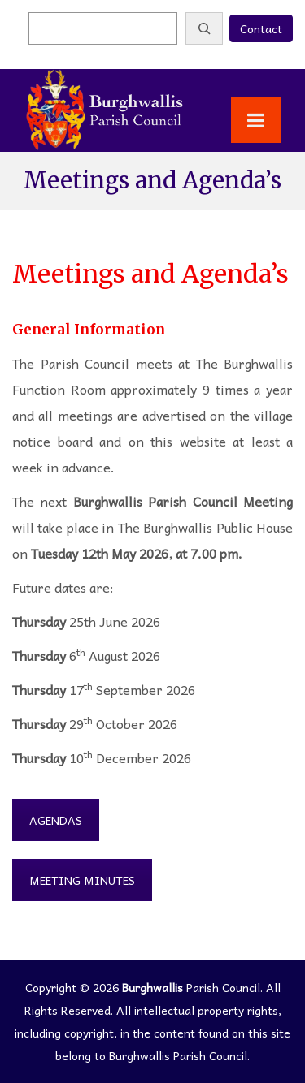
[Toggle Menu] (256, 120)
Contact (261, 28)
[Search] (204, 28)
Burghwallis (152, 987)
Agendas (55, 820)
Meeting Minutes (82, 880)
